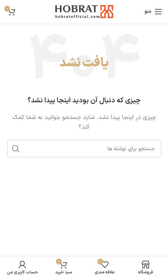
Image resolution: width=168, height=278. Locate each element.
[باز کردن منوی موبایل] (153, 11)
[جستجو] (84, 149)
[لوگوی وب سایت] (84, 11)
